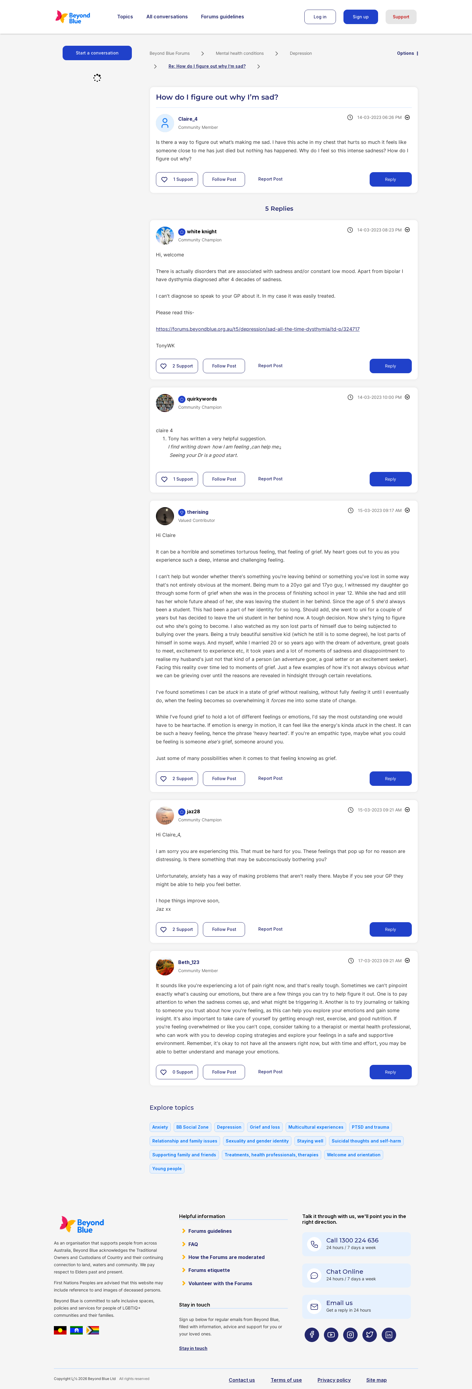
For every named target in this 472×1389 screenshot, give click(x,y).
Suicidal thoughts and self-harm (366, 1140)
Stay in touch (193, 1348)
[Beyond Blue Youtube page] (331, 1346)
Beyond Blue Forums (81, 17)
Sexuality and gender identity (257, 1140)
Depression (301, 53)
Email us (339, 1303)
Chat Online (344, 1271)
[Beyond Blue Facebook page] (311, 1346)
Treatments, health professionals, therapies (271, 1154)
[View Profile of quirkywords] (202, 399)
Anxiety (160, 1127)
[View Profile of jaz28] (193, 811)
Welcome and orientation (353, 1154)
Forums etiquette (209, 1270)
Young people (167, 1168)
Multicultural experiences (315, 1127)
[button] (164, 179)
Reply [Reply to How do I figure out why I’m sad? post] (390, 179)
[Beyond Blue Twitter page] (369, 1346)
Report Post (270, 178)
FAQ (193, 1244)
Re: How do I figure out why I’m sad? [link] (207, 66)
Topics (125, 17)
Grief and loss (265, 1127)
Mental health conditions (240, 53)
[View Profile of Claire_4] (187, 119)
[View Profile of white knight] (202, 231)
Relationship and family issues (184, 1140)
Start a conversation (97, 52)
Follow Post (224, 179)
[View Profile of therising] (197, 512)
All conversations (167, 17)
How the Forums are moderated (226, 1257)
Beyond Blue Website (81, 1224)
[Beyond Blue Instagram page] (350, 1346)
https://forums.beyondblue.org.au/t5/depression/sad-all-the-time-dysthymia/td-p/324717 (258, 329)
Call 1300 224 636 (352, 1240)
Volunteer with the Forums (220, 1283)
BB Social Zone (192, 1127)
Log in (320, 16)
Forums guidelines (222, 17)
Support (401, 16)
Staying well (310, 1140)
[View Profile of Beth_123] (188, 962)
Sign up (361, 16)
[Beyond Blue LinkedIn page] (389, 1346)
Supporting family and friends (184, 1154)
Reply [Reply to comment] (390, 365)
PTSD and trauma (370, 1127)
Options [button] (405, 53)
